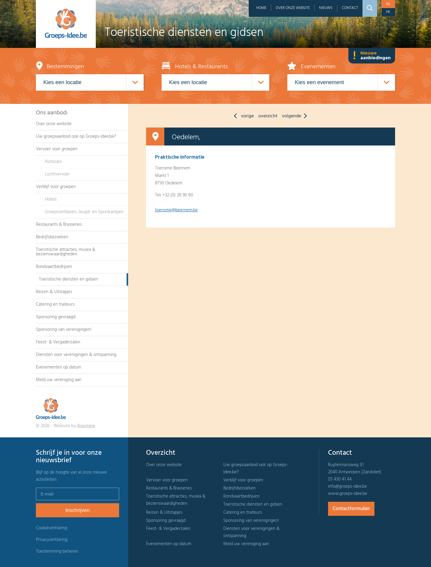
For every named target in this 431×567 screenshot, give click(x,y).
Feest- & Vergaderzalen (58, 342)
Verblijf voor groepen (56, 186)
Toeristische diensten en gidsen (68, 279)
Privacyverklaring (51, 539)
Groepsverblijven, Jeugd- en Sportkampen (84, 212)
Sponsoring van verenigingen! (64, 329)
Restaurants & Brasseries (59, 224)
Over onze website (293, 8)
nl (388, 4)
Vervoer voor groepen (57, 149)
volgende (296, 116)
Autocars (53, 161)
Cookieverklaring (51, 528)
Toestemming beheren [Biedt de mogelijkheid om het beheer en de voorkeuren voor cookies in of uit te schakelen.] (57, 551)
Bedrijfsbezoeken (52, 237)
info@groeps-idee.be (347, 486)
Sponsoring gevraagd (55, 317)
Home (261, 8)
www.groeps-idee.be (347, 493)
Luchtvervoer (57, 174)
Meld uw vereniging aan (58, 379)
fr (388, 12)
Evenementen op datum (58, 367)
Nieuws (326, 8)
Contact (350, 8)
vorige (242, 116)
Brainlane (86, 426)
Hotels (51, 199)
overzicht (267, 116)
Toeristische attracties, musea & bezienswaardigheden (65, 252)
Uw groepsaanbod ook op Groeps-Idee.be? (76, 136)
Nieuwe (372, 55)
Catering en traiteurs (55, 304)
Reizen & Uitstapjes (54, 291)
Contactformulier (351, 509)
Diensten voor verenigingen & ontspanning (76, 354)
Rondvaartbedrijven (54, 266)
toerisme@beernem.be (176, 210)
